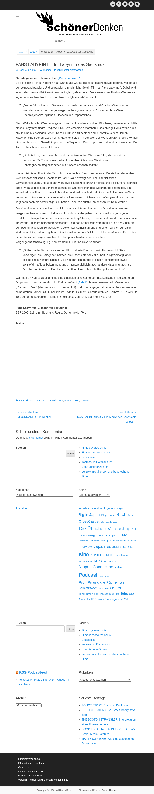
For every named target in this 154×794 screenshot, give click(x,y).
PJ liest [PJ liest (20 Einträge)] (118, 567)
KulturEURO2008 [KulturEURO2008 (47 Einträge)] (101, 555)
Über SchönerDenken (95, 466)
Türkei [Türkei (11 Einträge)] (101, 599)
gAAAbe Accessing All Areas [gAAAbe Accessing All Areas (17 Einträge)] (121, 540)
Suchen (21, 447)
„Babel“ (82, 282)
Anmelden (22, 508)
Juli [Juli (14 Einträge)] (124, 547)
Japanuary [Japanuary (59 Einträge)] (114, 546)
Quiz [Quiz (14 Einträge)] (122, 583)
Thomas (47, 70)
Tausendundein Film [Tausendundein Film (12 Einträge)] (109, 594)
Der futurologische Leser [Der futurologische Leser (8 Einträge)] (107, 522)
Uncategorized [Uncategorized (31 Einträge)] (114, 599)
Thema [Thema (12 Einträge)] (82, 599)
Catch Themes (109, 790)
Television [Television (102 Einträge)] (128, 593)
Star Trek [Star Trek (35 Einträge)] (115, 587)
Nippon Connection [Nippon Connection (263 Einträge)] (96, 567)
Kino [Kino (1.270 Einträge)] (84, 554)
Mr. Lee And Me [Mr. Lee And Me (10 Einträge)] (86, 561)
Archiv (82, 489)
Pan (66, 400)
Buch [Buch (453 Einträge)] (121, 514)
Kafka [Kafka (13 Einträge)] (130, 547)
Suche (71, 629)
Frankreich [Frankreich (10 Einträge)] (83, 541)
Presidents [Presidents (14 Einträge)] (104, 576)
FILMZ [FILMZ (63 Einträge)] (122, 535)
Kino (33, 52)
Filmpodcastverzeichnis (96, 452)
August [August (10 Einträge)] (120, 509)
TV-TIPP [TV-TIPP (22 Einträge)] (91, 599)
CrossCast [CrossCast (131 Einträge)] (87, 521)
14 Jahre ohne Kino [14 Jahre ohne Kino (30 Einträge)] (90, 508)
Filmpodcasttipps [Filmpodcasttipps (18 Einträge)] (107, 535)
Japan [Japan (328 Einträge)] (99, 546)
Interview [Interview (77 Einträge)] (85, 546)
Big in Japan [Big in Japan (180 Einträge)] (89, 514)
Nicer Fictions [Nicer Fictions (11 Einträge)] (110, 561)
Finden (70, 453)
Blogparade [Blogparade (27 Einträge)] (108, 515)
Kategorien (22, 489)
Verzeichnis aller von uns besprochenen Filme (43, 779)
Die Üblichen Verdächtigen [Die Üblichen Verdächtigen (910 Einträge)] (107, 528)
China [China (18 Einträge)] (131, 515)
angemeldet (35, 437)
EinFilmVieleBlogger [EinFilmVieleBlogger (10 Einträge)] (88, 536)
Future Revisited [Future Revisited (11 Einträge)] (97, 541)
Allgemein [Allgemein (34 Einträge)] (110, 508)
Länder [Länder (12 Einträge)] (124, 555)
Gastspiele (88, 457)
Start (23, 52)
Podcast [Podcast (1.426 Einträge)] (88, 575)
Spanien (74, 400)
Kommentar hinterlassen (69, 70)
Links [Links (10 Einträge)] (117, 555)
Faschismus (35, 400)
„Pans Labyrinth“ (69, 78)
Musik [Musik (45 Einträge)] (98, 561)
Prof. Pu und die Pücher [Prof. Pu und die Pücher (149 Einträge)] (98, 582)
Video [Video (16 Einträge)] (127, 599)
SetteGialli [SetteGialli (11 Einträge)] (104, 588)
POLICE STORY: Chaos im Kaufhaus (105, 705)
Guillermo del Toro (53, 400)
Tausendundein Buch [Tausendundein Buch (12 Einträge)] (88, 594)
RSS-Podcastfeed (33, 672)
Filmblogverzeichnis (94, 447)
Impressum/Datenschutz (97, 462)
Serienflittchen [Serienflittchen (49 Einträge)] (88, 588)
